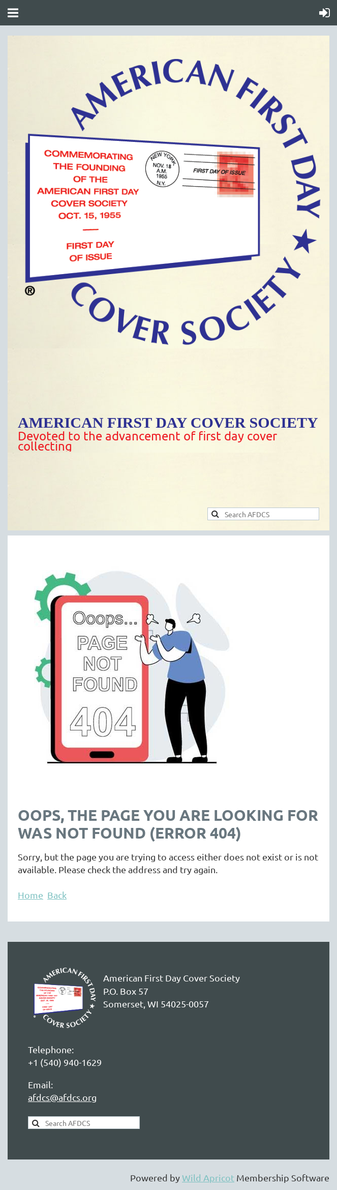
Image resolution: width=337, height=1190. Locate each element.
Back (57, 894)
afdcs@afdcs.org (62, 1097)
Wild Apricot (208, 1177)
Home (30, 894)
